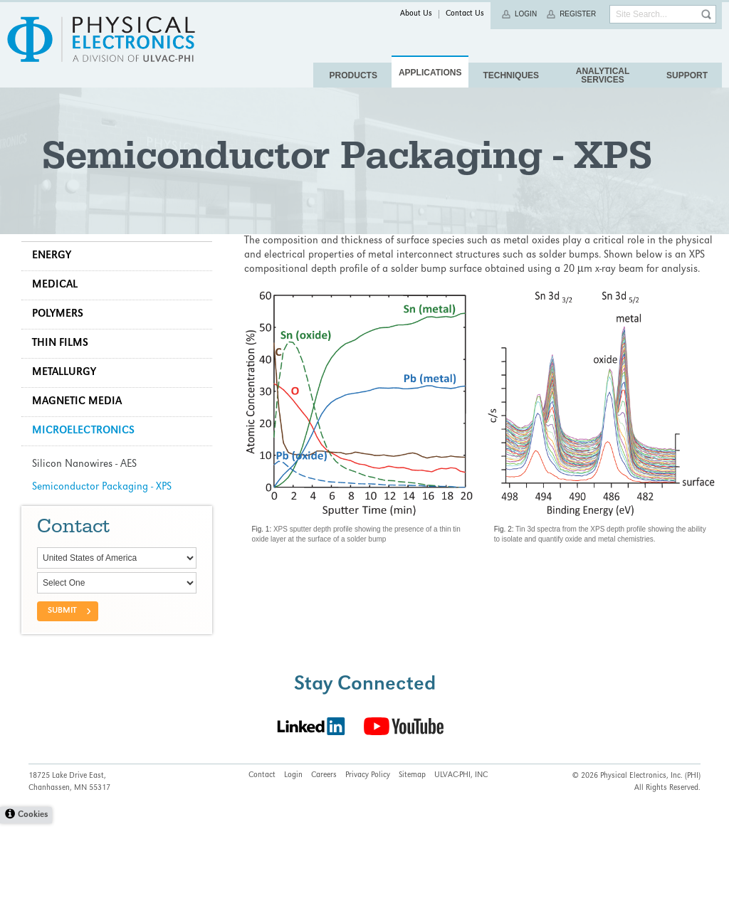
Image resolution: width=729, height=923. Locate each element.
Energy (58, 337)
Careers (324, 875)
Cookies (33, 914)
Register (578, 14)
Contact (262, 875)
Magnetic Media (84, 483)
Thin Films (67, 425)
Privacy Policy (367, 875)
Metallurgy (71, 454)
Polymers (64, 395)
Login (526, 14)
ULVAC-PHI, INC (461, 875)
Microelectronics (90, 512)
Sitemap (412, 875)
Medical (62, 366)
